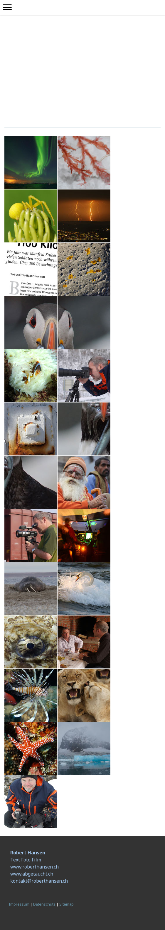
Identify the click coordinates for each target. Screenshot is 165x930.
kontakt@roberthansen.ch (39, 881)
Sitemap (66, 904)
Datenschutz (44, 904)
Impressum (19, 904)
